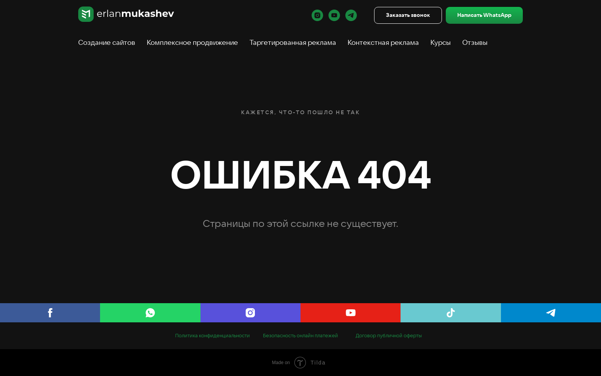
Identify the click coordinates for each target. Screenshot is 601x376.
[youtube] (334, 15)
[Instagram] (250, 312)
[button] (408, 15)
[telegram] (351, 15)
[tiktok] (451, 312)
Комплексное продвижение (192, 42)
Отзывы (475, 42)
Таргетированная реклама (293, 42)
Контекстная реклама (383, 42)
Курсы (440, 42)
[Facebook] (50, 312)
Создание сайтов (106, 42)
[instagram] (317, 15)
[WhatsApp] (150, 312)
